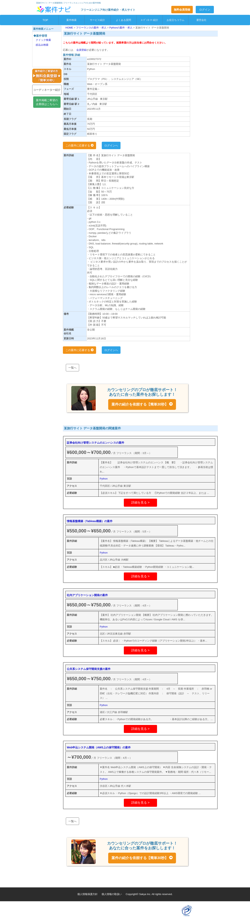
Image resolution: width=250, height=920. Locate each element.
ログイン (204, 9)
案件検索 (71, 20)
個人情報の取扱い (112, 894)
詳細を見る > (140, 502)
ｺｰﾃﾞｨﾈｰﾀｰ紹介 (149, 20)
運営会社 (201, 20)
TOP (45, 20)
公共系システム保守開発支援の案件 (89, 668)
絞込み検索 (42, 44)
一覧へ (72, 367)
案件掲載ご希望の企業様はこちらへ (47, 102)
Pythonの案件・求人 (121, 27)
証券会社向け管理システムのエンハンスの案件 (95, 442)
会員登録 (81, 49)
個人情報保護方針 (87, 894)
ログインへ (111, 145)
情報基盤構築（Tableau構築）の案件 (89, 521)
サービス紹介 (97, 20)
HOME (69, 27)
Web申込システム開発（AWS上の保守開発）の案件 (99, 747)
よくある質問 (123, 20)
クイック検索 (43, 39)
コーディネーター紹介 (47, 89)
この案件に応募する (79, 145)
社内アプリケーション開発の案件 (87, 595)
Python (104, 478)
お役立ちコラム (175, 20)
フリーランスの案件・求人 (91, 27)
